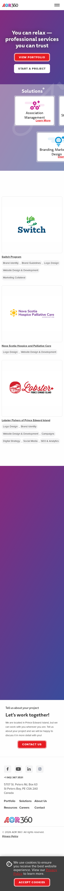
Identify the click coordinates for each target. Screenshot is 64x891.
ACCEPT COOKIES (32, 882)
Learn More (43, 120)
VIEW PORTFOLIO (32, 57)
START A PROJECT (32, 69)
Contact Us (32, 744)
